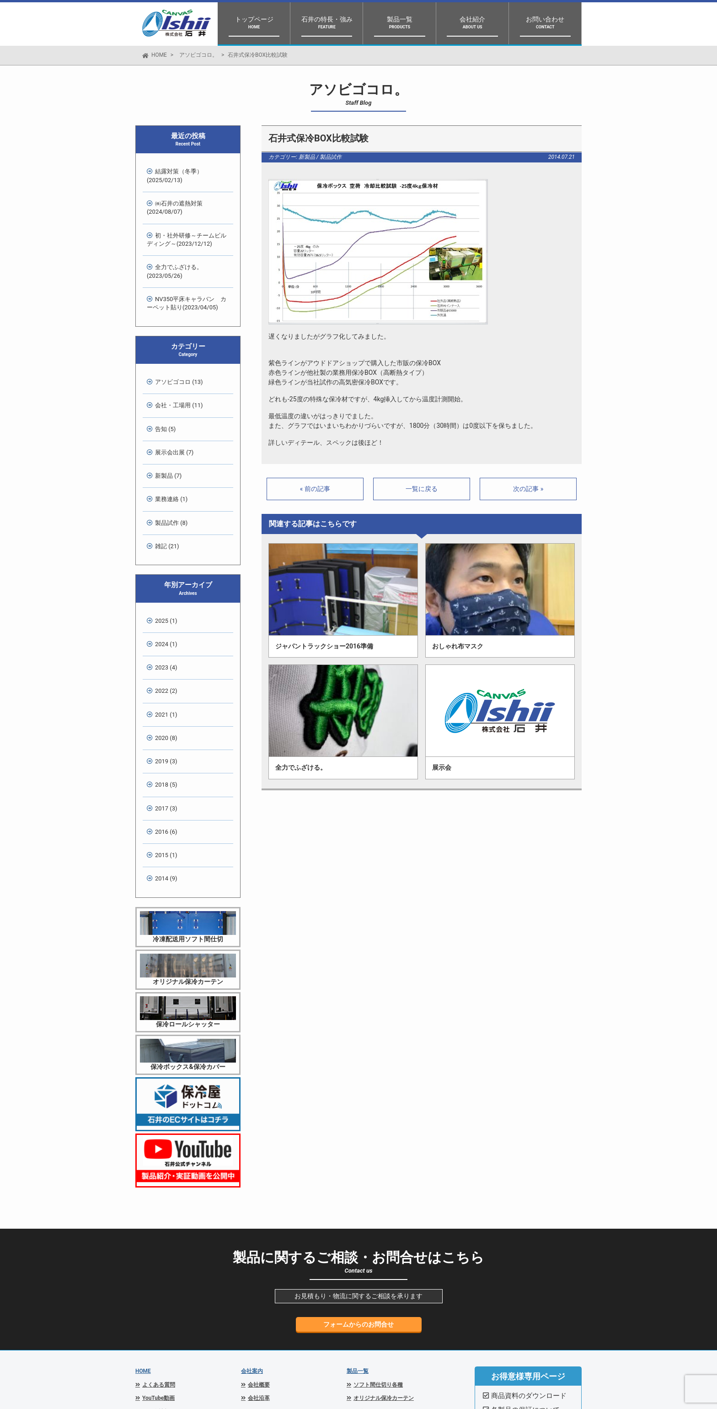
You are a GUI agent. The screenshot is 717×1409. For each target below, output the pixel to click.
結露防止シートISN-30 (381, 1307)
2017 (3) (162, 671)
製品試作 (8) (167, 447)
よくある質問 (158, 1226)
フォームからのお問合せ (358, 1166)
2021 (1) (162, 602)
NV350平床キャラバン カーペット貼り (185, 272)
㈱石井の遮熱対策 (170, 197)
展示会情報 (156, 1253)
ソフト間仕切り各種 (378, 1226)
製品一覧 (358, 1212)
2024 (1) (162, 550)
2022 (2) (162, 585)
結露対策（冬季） (170, 172)
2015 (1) (162, 705)
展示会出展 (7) (170, 396)
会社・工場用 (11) (175, 361)
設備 (253, 1266)
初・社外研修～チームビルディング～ (185, 222)
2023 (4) (162, 567)
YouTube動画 (158, 1239)
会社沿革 (259, 1239)
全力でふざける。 (170, 247)
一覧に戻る (422, 488)
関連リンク (156, 1280)
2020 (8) (162, 619)
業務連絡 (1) (167, 430)
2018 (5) (162, 654)
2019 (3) (162, 636)
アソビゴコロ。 (198, 55)
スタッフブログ (161, 1266)
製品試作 (331, 157)
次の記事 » (528, 488)
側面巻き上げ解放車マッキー (389, 1321)
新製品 (307, 157)
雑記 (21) (163, 464)
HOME (159, 55)
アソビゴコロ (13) (175, 343)
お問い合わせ (158, 1307)
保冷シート (367, 1294)
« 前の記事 (315, 488)
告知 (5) (161, 378)
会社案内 (252, 1212)
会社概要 (259, 1226)
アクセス (259, 1253)
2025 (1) (162, 533)
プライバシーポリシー (169, 1294)
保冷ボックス (369, 1266)
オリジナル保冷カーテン (383, 1239)
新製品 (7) (164, 413)
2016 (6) (162, 688)
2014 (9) (162, 723)
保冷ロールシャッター (380, 1253)
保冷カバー (367, 1280)
